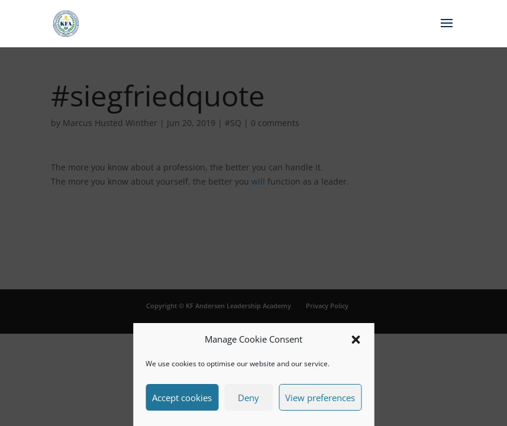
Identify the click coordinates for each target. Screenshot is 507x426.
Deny (248, 398)
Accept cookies (182, 398)
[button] (355, 340)
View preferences (320, 398)
